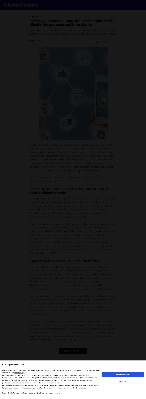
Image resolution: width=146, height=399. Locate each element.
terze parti (37, 375)
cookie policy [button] (18, 373)
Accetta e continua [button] (122, 375)
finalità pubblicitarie (46, 380)
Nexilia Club (123, 381)
